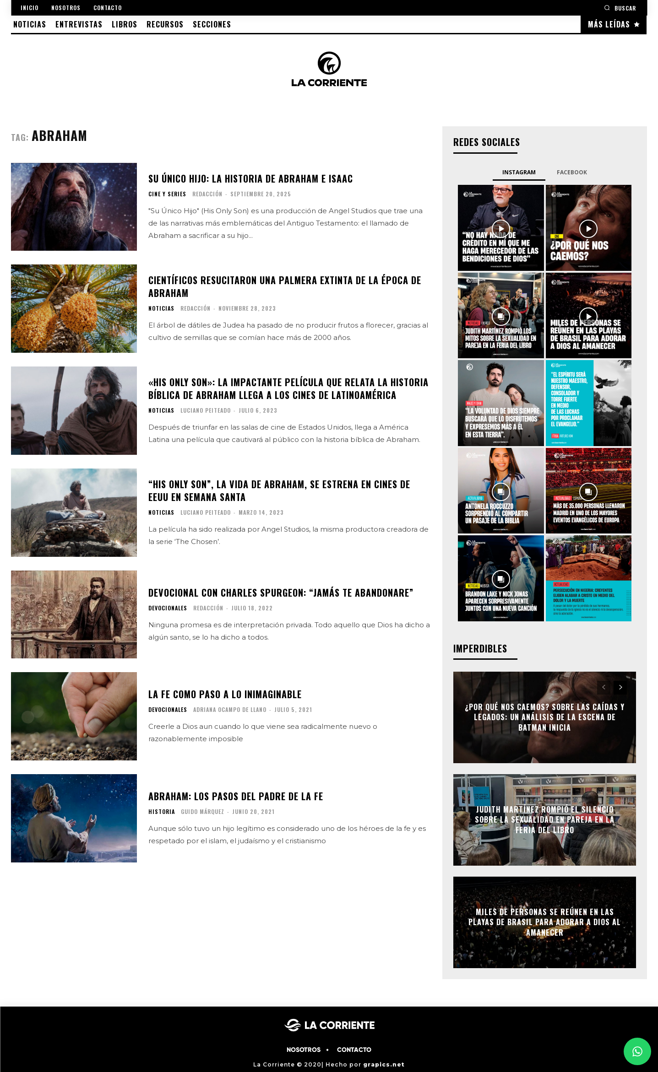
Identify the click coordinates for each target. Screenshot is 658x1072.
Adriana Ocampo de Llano (229, 709)
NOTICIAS (161, 308)
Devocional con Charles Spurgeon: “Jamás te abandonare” (280, 592)
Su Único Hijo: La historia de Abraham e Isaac (250, 178)
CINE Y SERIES (167, 194)
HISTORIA (161, 811)
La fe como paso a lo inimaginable (225, 694)
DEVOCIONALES (167, 608)
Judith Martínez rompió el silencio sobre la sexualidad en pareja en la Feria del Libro (544, 819)
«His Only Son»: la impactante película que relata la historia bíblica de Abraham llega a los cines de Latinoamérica (288, 388)
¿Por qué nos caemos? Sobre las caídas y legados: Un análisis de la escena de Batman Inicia (545, 717)
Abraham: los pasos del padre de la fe (235, 796)
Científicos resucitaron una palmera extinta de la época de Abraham (284, 286)
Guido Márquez (202, 811)
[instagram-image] (501, 228)
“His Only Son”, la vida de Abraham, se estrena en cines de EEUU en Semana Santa (279, 490)
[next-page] (620, 688)
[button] (620, 8)
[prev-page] (603, 688)
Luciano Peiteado (205, 410)
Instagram (519, 172)
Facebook (572, 172)
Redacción (207, 194)
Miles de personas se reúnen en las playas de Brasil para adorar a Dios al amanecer (544, 922)
